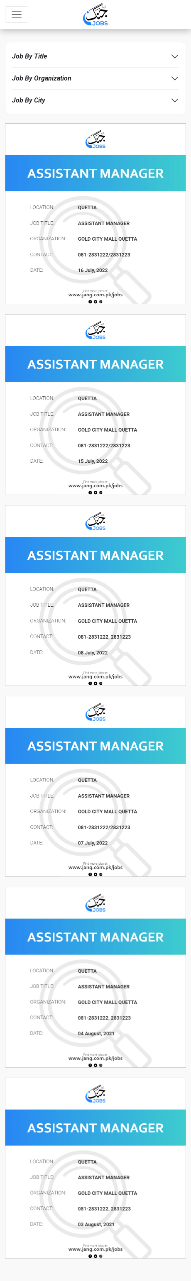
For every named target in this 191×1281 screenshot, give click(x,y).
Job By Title (29, 56)
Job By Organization (41, 78)
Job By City (28, 100)
